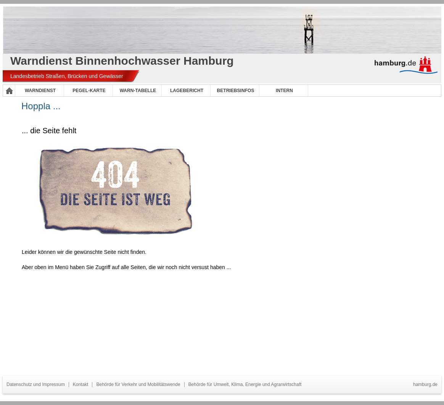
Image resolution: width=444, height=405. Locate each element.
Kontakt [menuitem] (80, 384)
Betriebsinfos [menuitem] (235, 90)
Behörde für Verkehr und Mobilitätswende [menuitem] (138, 384)
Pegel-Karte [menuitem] (89, 90)
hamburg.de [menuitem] (425, 384)
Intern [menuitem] (284, 90)
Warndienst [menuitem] (40, 90)
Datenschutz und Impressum (35, 384)
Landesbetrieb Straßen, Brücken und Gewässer (66, 76)
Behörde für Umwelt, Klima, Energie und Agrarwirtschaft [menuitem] (245, 384)
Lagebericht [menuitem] (186, 90)
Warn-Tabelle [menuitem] (138, 90)
